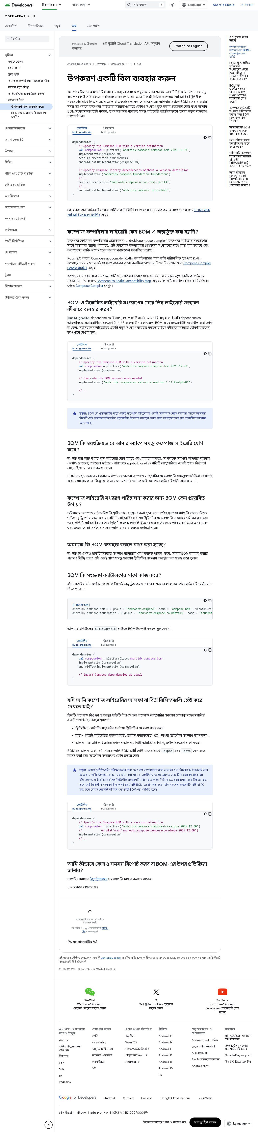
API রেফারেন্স (199, 1053)
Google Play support (238, 1055)
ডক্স (139, 64)
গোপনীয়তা (98, 1062)
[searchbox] (27, 39)
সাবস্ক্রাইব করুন (205, 1122)
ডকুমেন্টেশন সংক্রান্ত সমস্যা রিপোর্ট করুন (236, 1047)
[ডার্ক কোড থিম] (205, 137)
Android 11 (165, 1062)
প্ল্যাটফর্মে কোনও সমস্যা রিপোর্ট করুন (238, 1037)
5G (94, 1068)
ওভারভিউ (11, 26)
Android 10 (166, 1068)
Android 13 (165, 1049)
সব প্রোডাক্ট (205, 1098)
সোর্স (61, 1062)
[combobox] (145, 4)
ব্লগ (60, 1075)
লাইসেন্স (81, 1112)
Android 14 (166, 1042)
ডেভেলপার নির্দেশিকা (203, 1046)
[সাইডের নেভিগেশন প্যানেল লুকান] (49, 1125)
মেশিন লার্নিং (99, 1042)
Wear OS (131, 1042)
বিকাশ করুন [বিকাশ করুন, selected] (49, 5)
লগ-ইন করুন (247, 5)
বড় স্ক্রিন (129, 1036)
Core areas (15, 16)
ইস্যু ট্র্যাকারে (98, 879)
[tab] (82, 130)
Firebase (146, 1098)
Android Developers (79, 64)
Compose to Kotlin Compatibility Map (124, 281)
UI (33, 16)
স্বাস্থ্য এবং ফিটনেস (102, 1049)
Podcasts (65, 1082)
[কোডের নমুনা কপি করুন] (210, 137)
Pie (160, 1074)
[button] (24, 55)
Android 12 (166, 1055)
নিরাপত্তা (63, 1056)
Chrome (128, 1098)
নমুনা (57, 26)
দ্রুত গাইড (93, 26)
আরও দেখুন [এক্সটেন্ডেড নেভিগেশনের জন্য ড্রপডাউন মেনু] (79, 5)
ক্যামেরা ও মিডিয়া (102, 1055)
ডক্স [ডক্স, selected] (74, 26)
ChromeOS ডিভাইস (137, 1049)
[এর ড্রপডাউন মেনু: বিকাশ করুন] (62, 5)
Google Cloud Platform (175, 1098)
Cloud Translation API (133, 44)
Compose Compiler (89, 286)
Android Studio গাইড (205, 1040)
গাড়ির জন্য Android (137, 1055)
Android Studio (223, 5)
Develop (101, 64)
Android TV (132, 1062)
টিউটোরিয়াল (35, 26)
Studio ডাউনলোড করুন (206, 1059)
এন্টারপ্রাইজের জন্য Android (70, 1048)
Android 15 (166, 1036)
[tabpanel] (140, 168)
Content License (111, 957)
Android (64, 1040)
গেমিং (95, 1036)
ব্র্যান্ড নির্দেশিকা (99, 1112)
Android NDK (200, 1066)
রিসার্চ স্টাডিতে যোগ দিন (238, 1062)
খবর (61, 1069)
